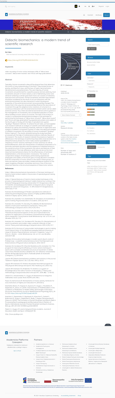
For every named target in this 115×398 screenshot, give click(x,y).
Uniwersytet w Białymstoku (95, 350)
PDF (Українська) (67, 85)
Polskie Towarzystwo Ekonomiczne (71, 359)
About (106, 15)
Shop (79, 395)
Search (92, 48)
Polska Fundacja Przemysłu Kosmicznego (73, 357)
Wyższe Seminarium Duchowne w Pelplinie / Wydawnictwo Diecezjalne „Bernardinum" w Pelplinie (97, 361)
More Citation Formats (68, 115)
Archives (99, 15)
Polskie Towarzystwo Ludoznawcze (71, 361)
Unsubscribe (101, 147)
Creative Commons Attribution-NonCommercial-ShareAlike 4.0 (70, 140)
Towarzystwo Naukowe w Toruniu (70, 365)
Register (101, 6)
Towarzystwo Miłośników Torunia (70, 363)
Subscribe (91, 147)
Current (90, 15)
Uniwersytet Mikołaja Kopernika (96, 348)
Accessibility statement (68, 395)
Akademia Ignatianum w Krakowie (45, 344)
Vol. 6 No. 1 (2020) (67, 123)
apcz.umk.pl (17, 351)
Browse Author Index (93, 62)
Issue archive (91, 65)
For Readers (90, 128)
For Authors (90, 131)
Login (107, 6)
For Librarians (91, 133)
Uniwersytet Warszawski (94, 352)
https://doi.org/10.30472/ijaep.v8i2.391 (24, 293)
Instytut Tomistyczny (41, 363)
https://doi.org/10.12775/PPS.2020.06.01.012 (23, 60)
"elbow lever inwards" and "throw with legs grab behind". (97, 172)
